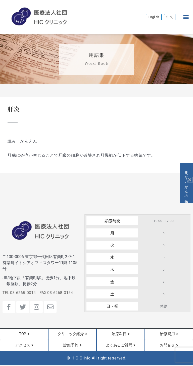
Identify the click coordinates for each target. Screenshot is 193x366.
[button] (185, 17)
